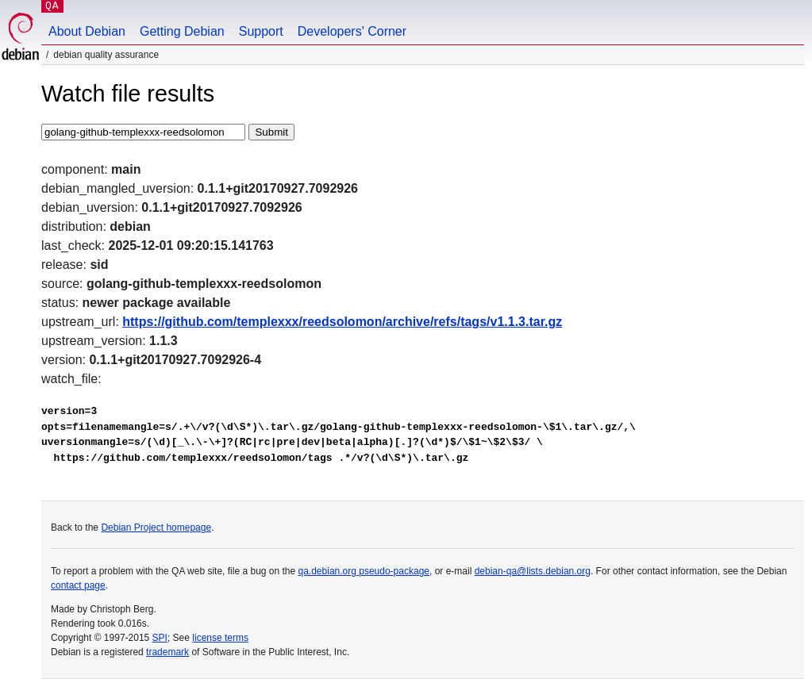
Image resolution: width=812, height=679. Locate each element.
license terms (220, 637)
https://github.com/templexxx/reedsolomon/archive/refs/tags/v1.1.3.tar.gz (342, 321)
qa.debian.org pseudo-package (363, 571)
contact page (78, 585)
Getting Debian (182, 31)
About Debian (86, 31)
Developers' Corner (352, 31)
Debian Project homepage (156, 527)
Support (261, 31)
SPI (159, 637)
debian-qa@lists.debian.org (533, 571)
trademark (167, 652)
